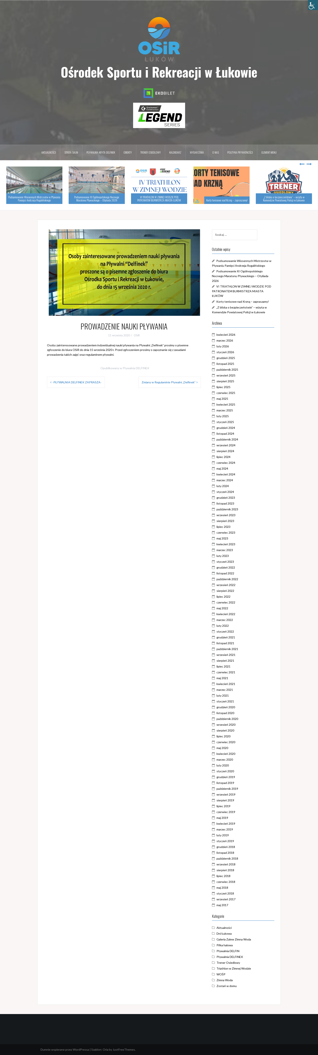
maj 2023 (222, 538)
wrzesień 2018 (226, 864)
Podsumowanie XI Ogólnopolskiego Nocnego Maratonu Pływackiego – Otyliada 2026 (96, 198)
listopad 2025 (225, 363)
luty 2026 (223, 346)
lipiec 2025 (223, 387)
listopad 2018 (225, 852)
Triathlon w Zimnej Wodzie (234, 968)
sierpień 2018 (225, 870)
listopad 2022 (225, 573)
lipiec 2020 (223, 736)
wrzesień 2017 (226, 899)
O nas (215, 152)
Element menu (269, 152)
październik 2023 (227, 509)
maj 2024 (222, 468)
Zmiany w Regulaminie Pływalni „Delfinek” (169, 382)
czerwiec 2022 (226, 602)
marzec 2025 (225, 410)
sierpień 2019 (225, 800)
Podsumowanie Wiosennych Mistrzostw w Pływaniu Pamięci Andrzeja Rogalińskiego (34, 198)
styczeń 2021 (225, 701)
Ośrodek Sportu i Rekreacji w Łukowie (159, 71)
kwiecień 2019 (226, 823)
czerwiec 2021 (226, 672)
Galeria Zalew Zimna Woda (234, 939)
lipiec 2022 (223, 596)
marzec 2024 (225, 480)
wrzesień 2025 (226, 375)
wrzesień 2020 (226, 724)
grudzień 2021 (226, 637)
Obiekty (128, 152)
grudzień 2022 (226, 567)
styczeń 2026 (225, 352)
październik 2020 (227, 719)
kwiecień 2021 (226, 684)
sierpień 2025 (225, 381)
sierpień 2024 (225, 451)
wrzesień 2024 (226, 445)
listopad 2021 (225, 643)
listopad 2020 (225, 713)
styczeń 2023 (225, 561)
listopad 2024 (225, 433)
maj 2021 (222, 678)
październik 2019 (227, 788)
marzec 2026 (225, 340)
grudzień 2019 (226, 777)
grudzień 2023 (226, 497)
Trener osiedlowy (150, 152)
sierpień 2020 (225, 730)
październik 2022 (227, 579)
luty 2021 (223, 695)
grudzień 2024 (226, 427)
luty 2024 (223, 486)
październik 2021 (227, 649)
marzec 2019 (225, 829)
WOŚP (221, 974)
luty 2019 (223, 835)
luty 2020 (223, 765)
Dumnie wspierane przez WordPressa (65, 1049)
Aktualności (48, 152)
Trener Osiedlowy (228, 962)
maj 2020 (222, 748)
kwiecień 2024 (226, 474)
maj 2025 (222, 398)
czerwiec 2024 (226, 462)
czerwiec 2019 (226, 812)
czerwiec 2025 (226, 393)
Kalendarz (175, 152)
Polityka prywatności (240, 152)
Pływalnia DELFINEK (136, 368)
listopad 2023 (225, 503)
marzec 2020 (225, 759)
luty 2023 (223, 556)
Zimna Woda (225, 980)
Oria (105, 1049)
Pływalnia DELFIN (228, 951)
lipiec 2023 (223, 526)
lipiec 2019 (223, 806)
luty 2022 (223, 625)
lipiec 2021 (223, 666)
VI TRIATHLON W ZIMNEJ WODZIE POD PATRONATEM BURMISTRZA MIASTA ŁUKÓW (159, 198)
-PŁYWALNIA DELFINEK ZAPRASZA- (76, 382)
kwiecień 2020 (226, 753)
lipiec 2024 (223, 457)
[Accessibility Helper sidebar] (313, 5)
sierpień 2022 (225, 590)
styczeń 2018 (225, 893)
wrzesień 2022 (226, 585)
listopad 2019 (225, 783)
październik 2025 (227, 369)
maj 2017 (222, 905)
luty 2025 (223, 416)
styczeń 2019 (225, 841)
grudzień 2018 (226, 847)
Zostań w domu (227, 986)
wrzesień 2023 (226, 515)
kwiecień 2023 (226, 544)
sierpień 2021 (225, 660)
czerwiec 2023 (226, 532)
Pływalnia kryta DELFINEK (101, 152)
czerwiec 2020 (226, 742)
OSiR (137, 335)
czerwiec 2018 (226, 881)
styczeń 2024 (225, 492)
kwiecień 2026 (226, 334)
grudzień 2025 (226, 358)
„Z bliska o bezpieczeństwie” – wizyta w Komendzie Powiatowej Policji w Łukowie (284, 198)
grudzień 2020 (226, 707)
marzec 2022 (225, 620)
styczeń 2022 (225, 631)
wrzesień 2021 (226, 654)
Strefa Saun (71, 152)
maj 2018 (222, 887)
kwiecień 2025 (226, 404)
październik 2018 (227, 858)
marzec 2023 (225, 550)
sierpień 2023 (225, 521)
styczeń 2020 (225, 771)
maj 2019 (222, 817)
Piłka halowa (225, 945)
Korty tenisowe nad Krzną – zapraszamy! (226, 200)
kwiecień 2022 (226, 614)
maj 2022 (222, 608)
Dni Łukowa (224, 933)
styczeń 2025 (225, 422)
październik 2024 (227, 439)
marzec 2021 (225, 689)
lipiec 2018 (223, 876)
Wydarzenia (197, 152)
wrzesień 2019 (226, 794)
